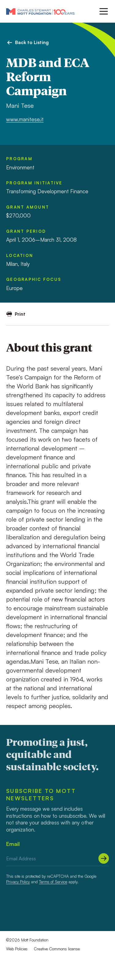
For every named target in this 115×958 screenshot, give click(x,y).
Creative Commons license (57, 948)
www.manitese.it (25, 119)
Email (13, 843)
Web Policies (17, 948)
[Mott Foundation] (40, 11)
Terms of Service (53, 881)
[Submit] (103, 858)
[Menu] (103, 11)
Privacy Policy (18, 881)
